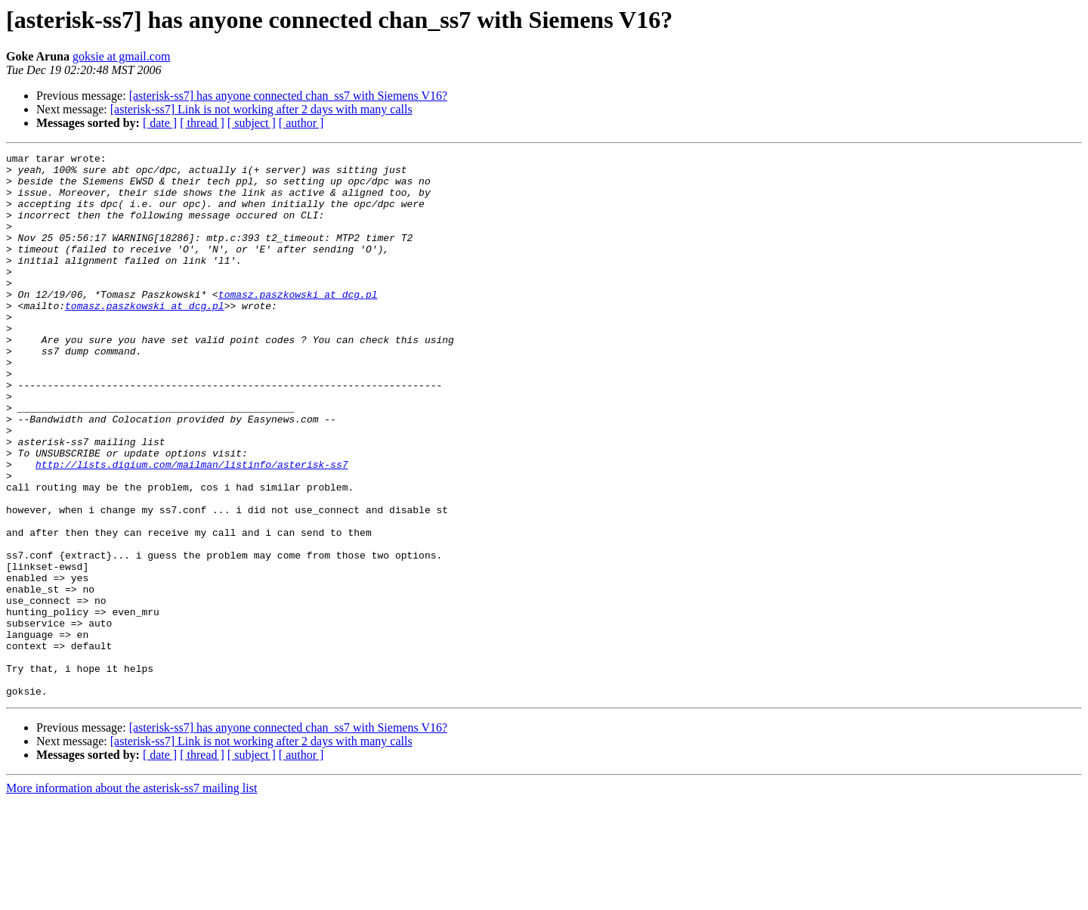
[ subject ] (251, 122)
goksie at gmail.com (121, 56)
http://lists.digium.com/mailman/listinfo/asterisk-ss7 (192, 527)
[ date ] (160, 122)
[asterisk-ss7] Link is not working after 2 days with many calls (261, 109)
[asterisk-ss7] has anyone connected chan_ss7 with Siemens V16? (288, 95)
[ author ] (301, 122)
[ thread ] (202, 122)
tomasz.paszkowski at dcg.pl (298, 323)
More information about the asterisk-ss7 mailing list (131, 896)
